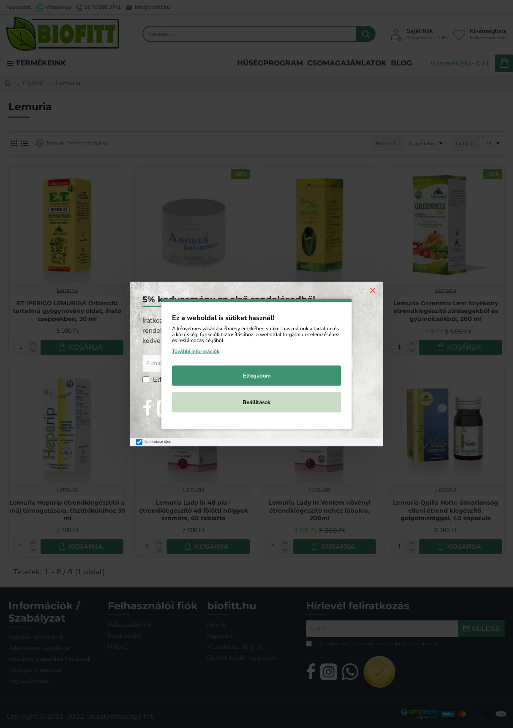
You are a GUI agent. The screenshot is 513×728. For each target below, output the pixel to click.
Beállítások (256, 402)
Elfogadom (256, 376)
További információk (195, 351)
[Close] (372, 290)
